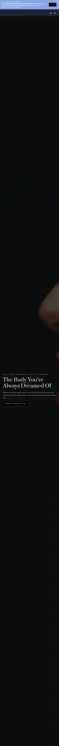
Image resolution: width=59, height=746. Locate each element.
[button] (54, 13)
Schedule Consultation (15, 405)
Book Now (52, 4)
